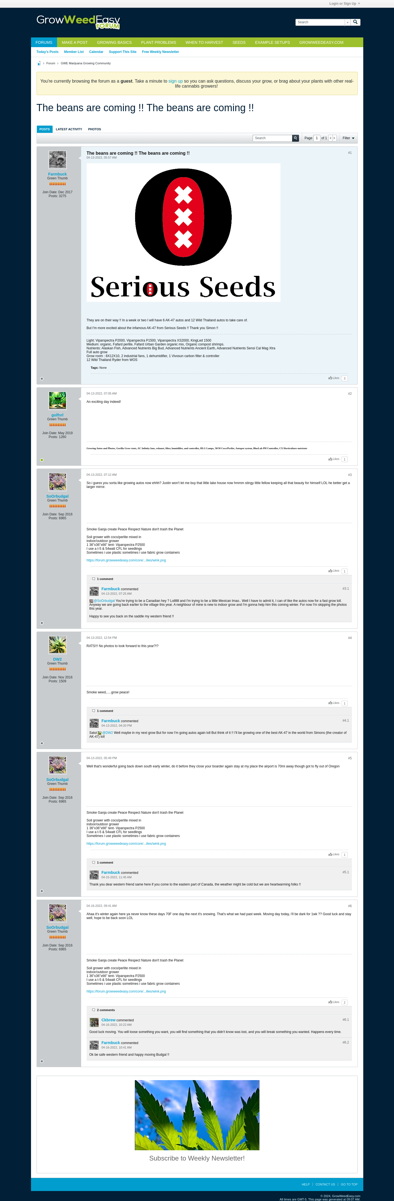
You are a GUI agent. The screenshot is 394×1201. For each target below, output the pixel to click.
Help (306, 1184)
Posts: (53, 196)
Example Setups (272, 42)
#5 (350, 758)
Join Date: (49, 192)
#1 (350, 153)
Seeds (239, 42)
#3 (350, 475)
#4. (346, 720)
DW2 (57, 659)
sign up (176, 81)
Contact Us (325, 1184)
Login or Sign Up (344, 4)
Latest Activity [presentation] (69, 129)
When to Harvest (204, 42)
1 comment (105, 579)
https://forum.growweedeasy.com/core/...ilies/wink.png (126, 560)
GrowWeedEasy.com (321, 42)
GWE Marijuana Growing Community (85, 63)
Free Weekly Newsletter (160, 52)
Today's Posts (48, 52)
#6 (350, 906)
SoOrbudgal (57, 496)
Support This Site (123, 52)
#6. (346, 1020)
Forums (44, 42)
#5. (346, 872)
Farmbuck (57, 174)
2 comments (106, 1010)
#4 (350, 638)
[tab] (45, 129)
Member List (74, 52)
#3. (346, 589)
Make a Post (74, 42)
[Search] (323, 22)
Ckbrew (109, 1020)
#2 (350, 394)
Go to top (349, 1184)
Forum (51, 63)
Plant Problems (158, 42)
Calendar (96, 52)
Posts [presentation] (45, 129)
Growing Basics (114, 42)
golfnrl (57, 415)
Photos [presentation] (94, 129)
